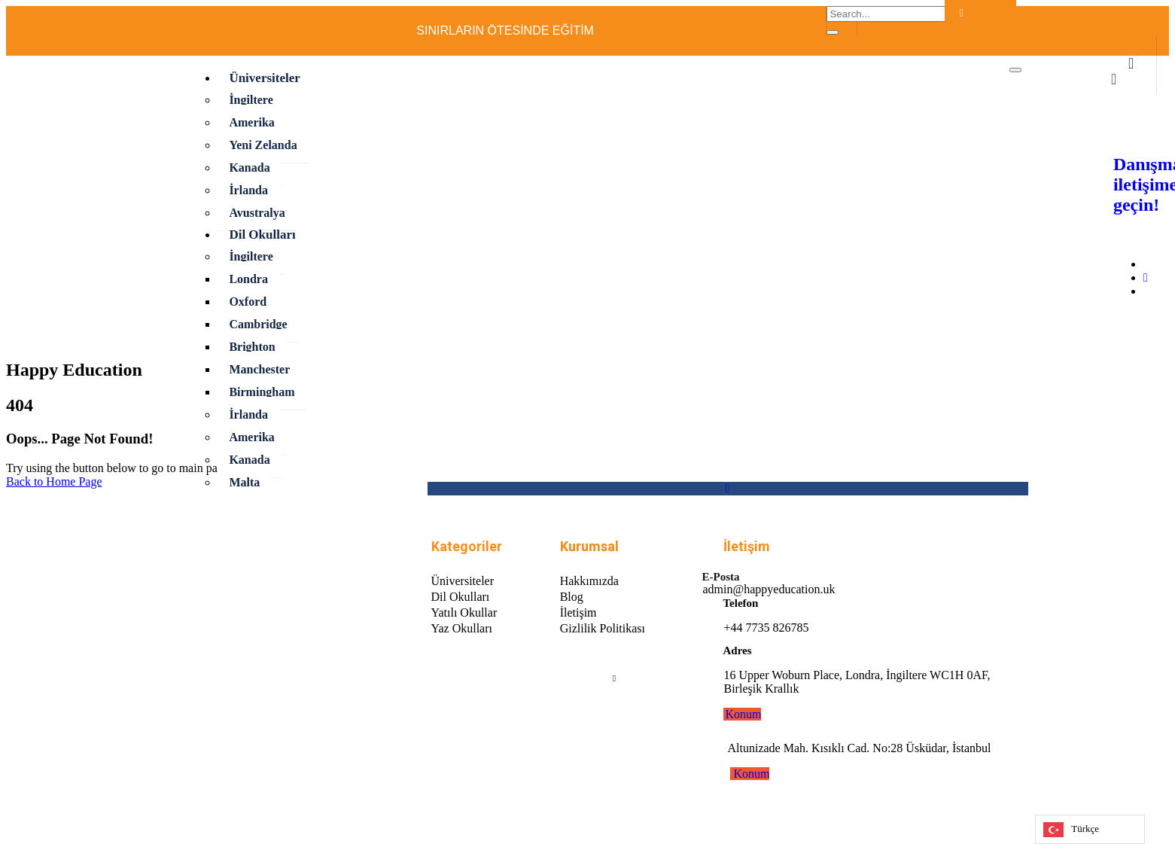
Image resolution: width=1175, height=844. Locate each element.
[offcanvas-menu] (1131, 64)
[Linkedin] (614, 677)
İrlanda (248, 190)
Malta (244, 482)
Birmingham (261, 391)
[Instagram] (1145, 277)
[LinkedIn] (923, 32)
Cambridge (258, 324)
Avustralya (257, 212)
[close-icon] (1114, 80)
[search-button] (832, 32)
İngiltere (250, 99)
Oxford (247, 301)
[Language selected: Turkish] (1090, 829)
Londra (248, 279)
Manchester (259, 369)
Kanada (249, 167)
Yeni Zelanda (263, 145)
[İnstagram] (908, 32)
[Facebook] (893, 32)
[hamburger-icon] (1015, 70)
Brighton (252, 346)
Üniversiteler (264, 78)
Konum (743, 714)
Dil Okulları (262, 234)
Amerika (251, 122)
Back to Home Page (54, 481)
